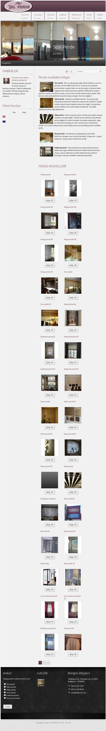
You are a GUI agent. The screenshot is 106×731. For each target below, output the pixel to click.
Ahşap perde (46, 175)
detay (49, 200)
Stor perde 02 (46, 304)
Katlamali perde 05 (71, 369)
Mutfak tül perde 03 (48, 628)
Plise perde (45, 564)
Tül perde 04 (69, 628)
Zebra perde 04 (70, 434)
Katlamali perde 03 (71, 337)
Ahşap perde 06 (70, 239)
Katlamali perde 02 (48, 337)
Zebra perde (45, 402)
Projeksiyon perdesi (48, 499)
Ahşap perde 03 (47, 207)
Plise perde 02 (69, 564)
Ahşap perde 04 (70, 207)
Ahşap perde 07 (47, 272)
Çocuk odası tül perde (49, 596)
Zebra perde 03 (46, 434)
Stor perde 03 (69, 499)
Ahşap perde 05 (47, 239)
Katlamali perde (70, 304)
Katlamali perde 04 (48, 369)
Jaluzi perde (45, 531)
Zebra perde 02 (70, 402)
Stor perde (68, 272)
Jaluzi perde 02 (69, 531)
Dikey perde (68, 466)
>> (48, 663)
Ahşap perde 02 (70, 175)
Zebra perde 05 (46, 466)
